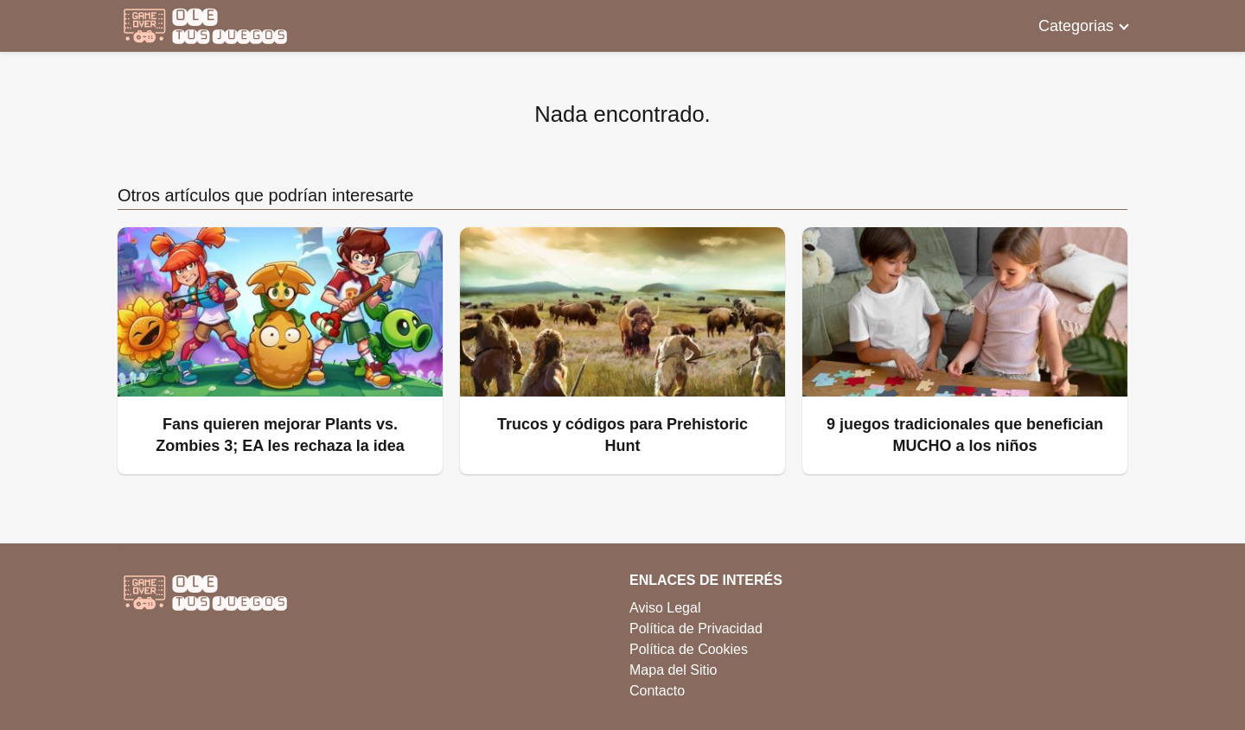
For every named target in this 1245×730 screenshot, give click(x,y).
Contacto (657, 690)
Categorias (1076, 26)
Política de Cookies (688, 649)
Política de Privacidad (696, 628)
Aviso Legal (664, 607)
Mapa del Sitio (673, 670)
